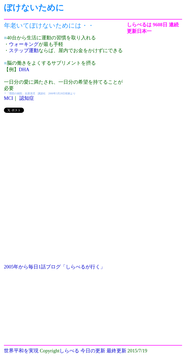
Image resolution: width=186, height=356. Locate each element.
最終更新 (116, 350)
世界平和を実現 (21, 350)
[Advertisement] (65, 154)
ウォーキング (24, 44)
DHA (24, 69)
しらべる (69, 350)
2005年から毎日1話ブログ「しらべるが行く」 (54, 266)
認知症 (26, 98)
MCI (8, 98)
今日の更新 (92, 350)
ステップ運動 (24, 50)
